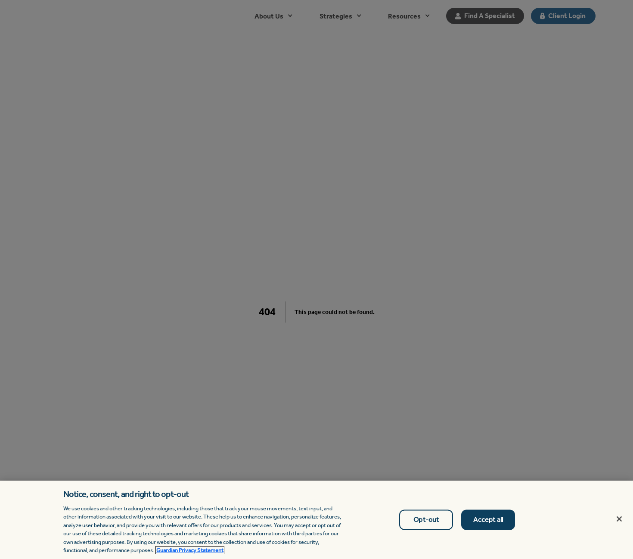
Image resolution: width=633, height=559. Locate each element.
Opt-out (426, 520)
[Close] (619, 518)
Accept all (488, 520)
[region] (316, 520)
